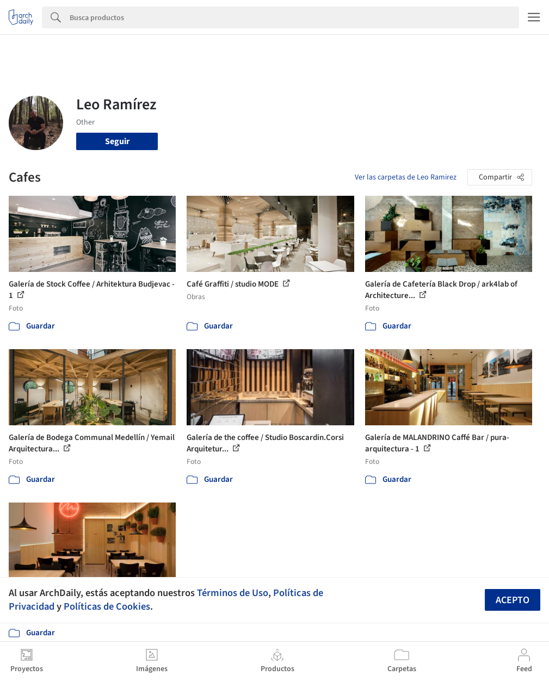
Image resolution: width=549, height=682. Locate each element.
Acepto (512, 600)
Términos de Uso (232, 593)
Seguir (117, 141)
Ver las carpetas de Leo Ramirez (406, 177)
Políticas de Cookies (107, 606)
